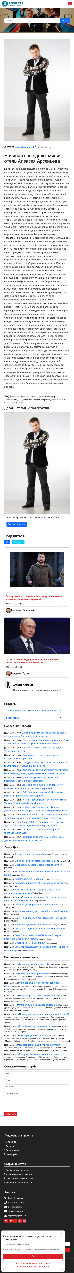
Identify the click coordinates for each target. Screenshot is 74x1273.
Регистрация (12, 1150)
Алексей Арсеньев (23, 684)
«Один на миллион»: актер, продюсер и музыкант (40, 918)
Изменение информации (19, 1174)
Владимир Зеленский (22, 610)
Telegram (18, 542)
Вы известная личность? (19, 1182)
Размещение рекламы (17, 1170)
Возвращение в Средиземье (34, 973)
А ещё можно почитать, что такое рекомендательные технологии (33, 1265)
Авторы (10, 1146)
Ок (33, 1256)
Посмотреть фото (17, 524)
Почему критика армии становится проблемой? (44, 1014)
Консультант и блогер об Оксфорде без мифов (39, 883)
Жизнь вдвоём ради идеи (28, 854)
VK (7, 542)
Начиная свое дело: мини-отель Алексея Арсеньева (34, 710)
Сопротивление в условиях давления (39, 1005)
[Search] (32, 20)
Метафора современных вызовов (37, 1026)
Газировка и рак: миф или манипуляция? (40, 1045)
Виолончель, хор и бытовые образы (33, 924)
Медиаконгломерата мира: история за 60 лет (38, 864)
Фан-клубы (11, 1154)
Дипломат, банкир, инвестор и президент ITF (38, 904)
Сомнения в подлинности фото (35, 964)
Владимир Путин (20, 673)
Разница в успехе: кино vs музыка (37, 1035)
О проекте (11, 1142)
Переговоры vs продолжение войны (38, 995)
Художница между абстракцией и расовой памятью (42, 911)
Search (65, 20)
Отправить (11, 1114)
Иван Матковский (24, 147)
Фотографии (12, 717)
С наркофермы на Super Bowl (30, 942)
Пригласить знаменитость (19, 1178)
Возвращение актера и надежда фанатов (40, 1054)
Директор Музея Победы (28, 879)
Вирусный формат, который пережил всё (36, 860)
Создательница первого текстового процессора (40, 928)
